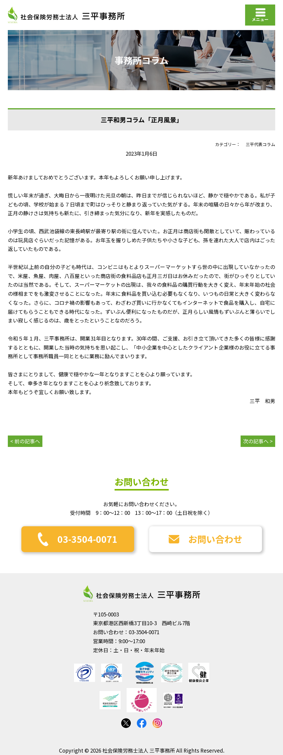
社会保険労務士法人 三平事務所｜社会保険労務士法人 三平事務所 (66, 15)
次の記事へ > (258, 441)
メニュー (260, 19)
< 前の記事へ (25, 441)
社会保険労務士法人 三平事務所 (141, 593)
